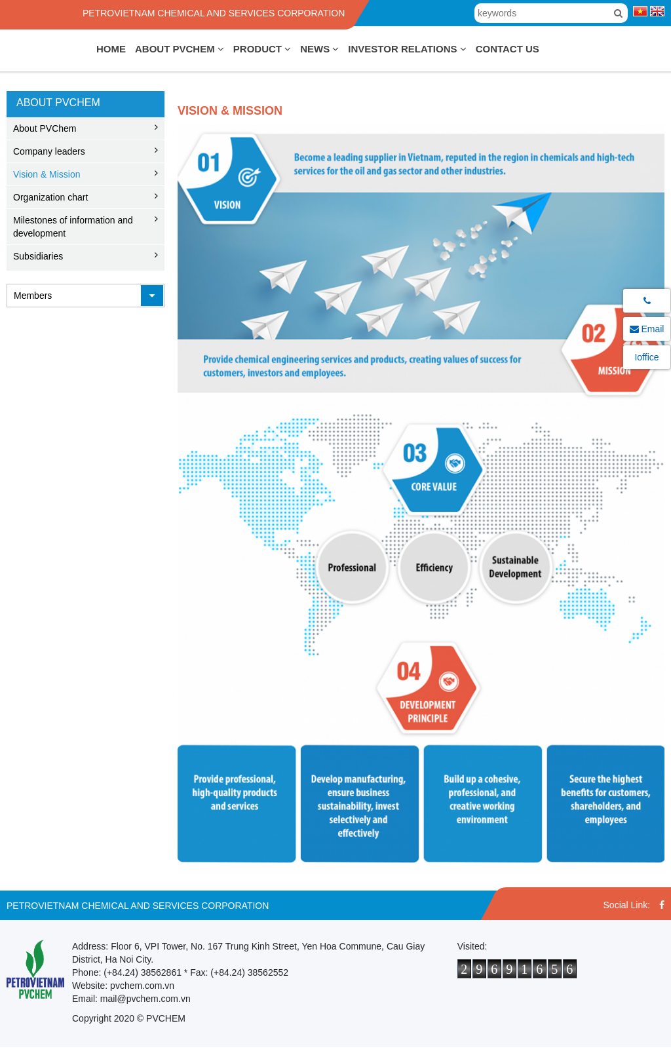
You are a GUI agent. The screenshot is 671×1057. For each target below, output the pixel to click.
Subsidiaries (38, 256)
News (319, 48)
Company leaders (49, 151)
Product (262, 48)
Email (647, 329)
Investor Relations (407, 48)
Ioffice (646, 357)
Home (111, 48)
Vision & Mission (46, 174)
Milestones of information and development (73, 227)
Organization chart (50, 197)
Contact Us (507, 48)
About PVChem (179, 48)
